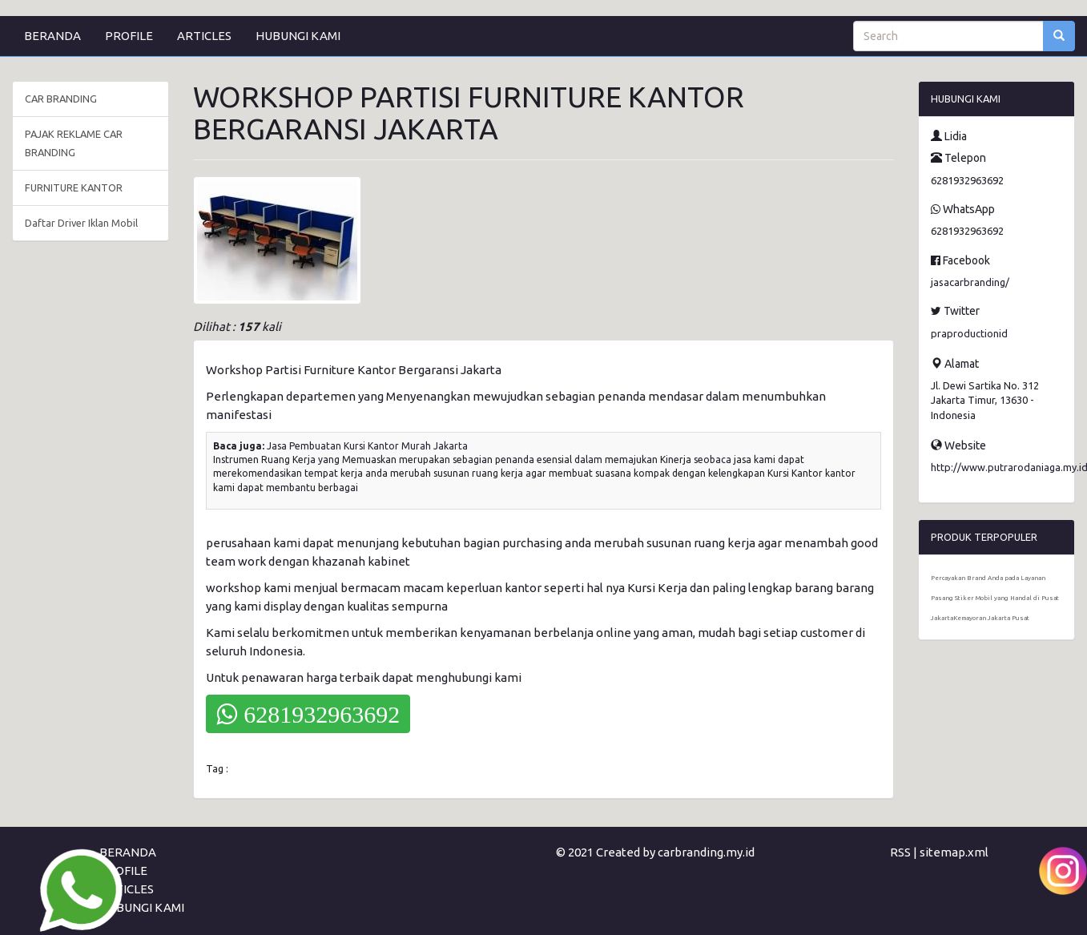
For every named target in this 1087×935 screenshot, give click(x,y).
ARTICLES (204, 35)
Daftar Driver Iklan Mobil (81, 222)
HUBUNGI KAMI (298, 35)
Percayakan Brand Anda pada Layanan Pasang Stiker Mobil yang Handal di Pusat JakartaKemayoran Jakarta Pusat (995, 598)
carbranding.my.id (706, 852)
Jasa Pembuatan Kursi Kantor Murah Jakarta (367, 446)
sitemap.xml (954, 852)
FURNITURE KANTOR (74, 187)
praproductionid (969, 333)
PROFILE (129, 35)
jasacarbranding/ (970, 282)
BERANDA (52, 35)
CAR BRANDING (61, 98)
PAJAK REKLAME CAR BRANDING (74, 143)
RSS (900, 852)
